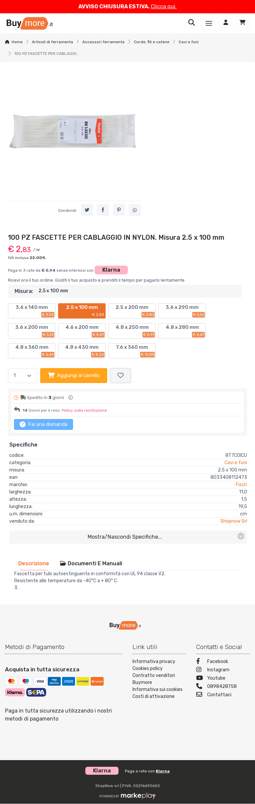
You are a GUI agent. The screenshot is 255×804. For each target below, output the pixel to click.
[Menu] (209, 23)
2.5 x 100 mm (85, 311)
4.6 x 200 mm (85, 330)
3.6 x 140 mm (35, 311)
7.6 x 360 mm (135, 350)
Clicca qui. (164, 6)
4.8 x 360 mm (35, 350)
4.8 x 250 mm (135, 330)
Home (17, 42)
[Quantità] (23, 375)
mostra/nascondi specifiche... (166, 536)
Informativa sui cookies (157, 689)
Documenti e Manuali (91, 563)
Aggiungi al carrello (74, 375)
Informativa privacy (153, 661)
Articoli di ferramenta (52, 42)
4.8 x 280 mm (185, 330)
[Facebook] (223, 662)
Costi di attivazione (153, 696)
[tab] (33, 563)
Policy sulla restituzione (84, 410)
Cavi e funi (189, 42)
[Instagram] (223, 670)
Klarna (111, 270)
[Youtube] (223, 679)
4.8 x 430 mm (85, 350)
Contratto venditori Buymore (153, 679)
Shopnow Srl (233, 521)
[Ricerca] (192, 23)
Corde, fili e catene (151, 42)
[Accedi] (225, 23)
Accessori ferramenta (103, 42)
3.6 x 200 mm (34, 330)
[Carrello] (242, 23)
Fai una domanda (43, 424)
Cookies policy (147, 668)
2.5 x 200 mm (135, 311)
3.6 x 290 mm (185, 311)
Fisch (241, 484)
